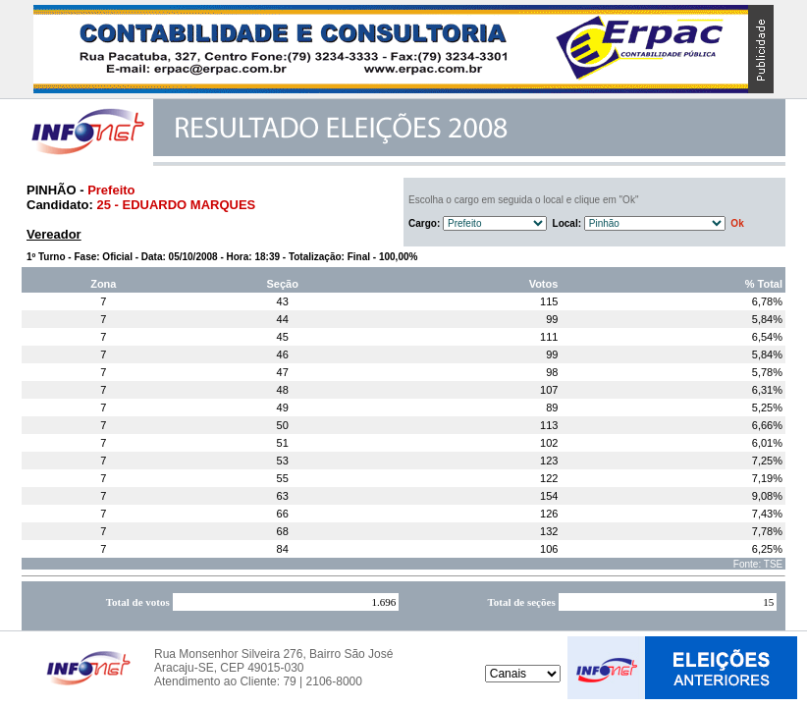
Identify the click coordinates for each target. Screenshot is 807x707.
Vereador (54, 234)
